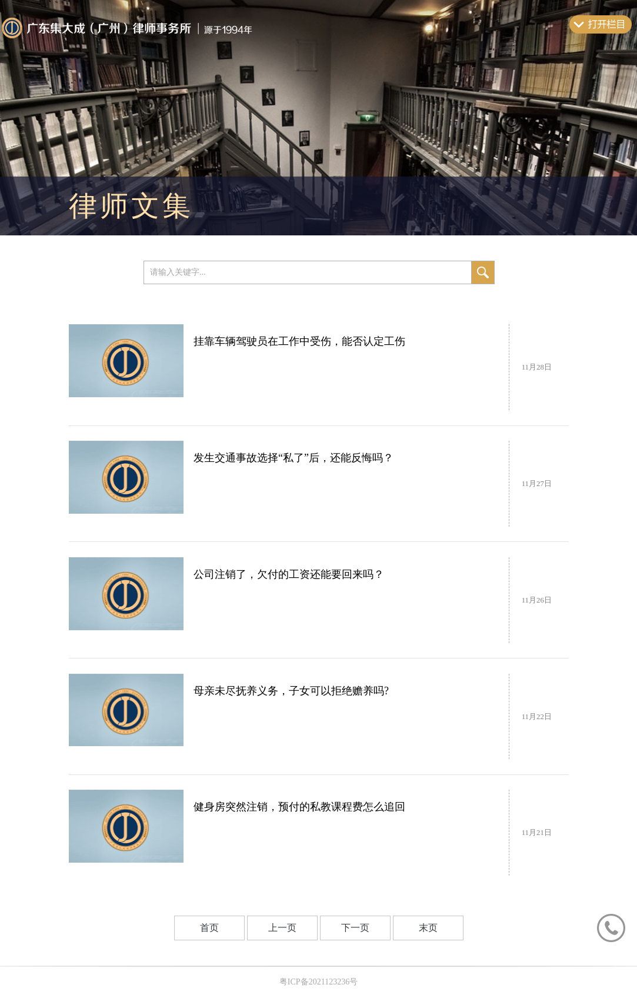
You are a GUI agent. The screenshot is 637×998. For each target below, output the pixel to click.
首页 (209, 928)
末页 (428, 928)
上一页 (282, 928)
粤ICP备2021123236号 (318, 981)
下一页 (355, 928)
